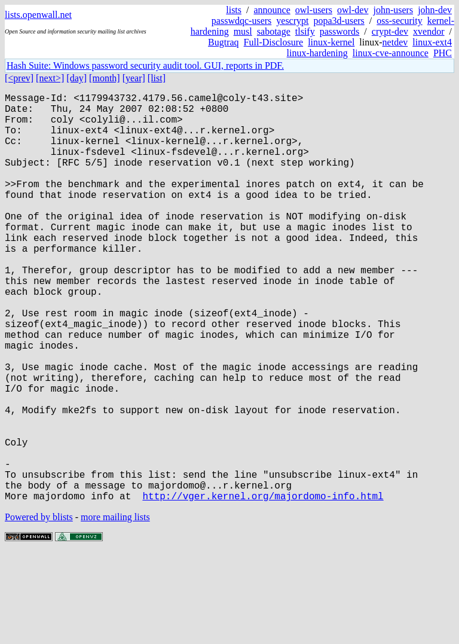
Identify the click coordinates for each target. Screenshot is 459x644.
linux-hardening (317, 53)
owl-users (313, 10)
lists (233, 10)
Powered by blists (39, 608)
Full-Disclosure (274, 42)
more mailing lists (115, 608)
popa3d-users (338, 21)
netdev (395, 42)
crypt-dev (390, 31)
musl (243, 31)
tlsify (305, 31)
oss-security (399, 21)
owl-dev (352, 10)
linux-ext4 (432, 42)
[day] (76, 78)
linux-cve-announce (391, 53)
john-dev (435, 10)
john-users (393, 10)
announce (272, 10)
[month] (104, 78)
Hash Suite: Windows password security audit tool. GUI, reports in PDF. (145, 65)
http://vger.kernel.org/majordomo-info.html (262, 586)
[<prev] (19, 78)
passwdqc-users (241, 21)
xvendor (428, 31)
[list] (157, 78)
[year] (134, 78)
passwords (340, 31)
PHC (442, 53)
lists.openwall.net (38, 15)
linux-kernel (331, 42)
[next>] (50, 78)
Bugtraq (223, 42)
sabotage (273, 31)
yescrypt (292, 21)
